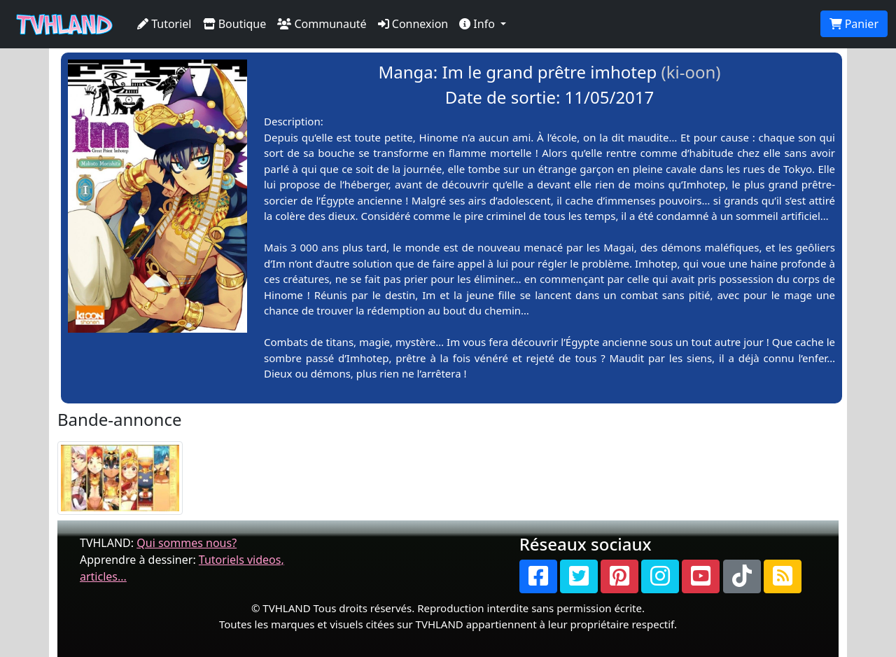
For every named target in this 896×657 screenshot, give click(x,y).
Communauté (321, 24)
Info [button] (478, 24)
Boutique (235, 24)
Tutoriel (164, 24)
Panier (854, 24)
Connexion (413, 24)
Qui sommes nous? (186, 543)
